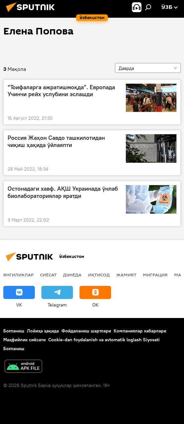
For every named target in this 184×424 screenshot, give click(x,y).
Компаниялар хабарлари (140, 331)
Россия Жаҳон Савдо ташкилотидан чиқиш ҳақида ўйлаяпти (56, 141)
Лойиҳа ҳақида (43, 331)
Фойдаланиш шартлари (86, 331)
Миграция (155, 275)
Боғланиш (13, 331)
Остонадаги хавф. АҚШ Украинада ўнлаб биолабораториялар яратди (63, 192)
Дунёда (72, 275)
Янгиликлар (18, 275)
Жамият (126, 275)
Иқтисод (99, 275)
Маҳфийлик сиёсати (24, 340)
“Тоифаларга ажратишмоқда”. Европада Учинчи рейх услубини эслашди (61, 91)
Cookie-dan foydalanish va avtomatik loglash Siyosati (104, 340)
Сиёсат (48, 275)
